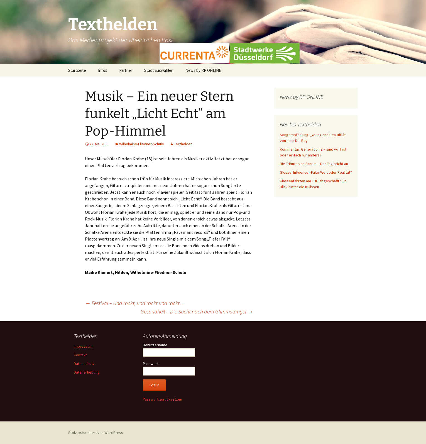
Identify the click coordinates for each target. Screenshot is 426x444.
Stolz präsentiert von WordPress (95, 432)
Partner (125, 70)
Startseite (77, 70)
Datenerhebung (87, 372)
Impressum (83, 346)
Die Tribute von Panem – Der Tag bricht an (314, 163)
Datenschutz (84, 363)
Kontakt (80, 354)
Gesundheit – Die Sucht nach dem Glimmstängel (197, 311)
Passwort (150, 363)
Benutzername (155, 344)
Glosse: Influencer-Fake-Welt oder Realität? (316, 172)
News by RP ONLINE (203, 70)
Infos (102, 70)
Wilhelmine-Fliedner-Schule (141, 143)
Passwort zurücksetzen (162, 399)
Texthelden (183, 143)
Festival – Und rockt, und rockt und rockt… (135, 303)
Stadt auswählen (158, 70)
